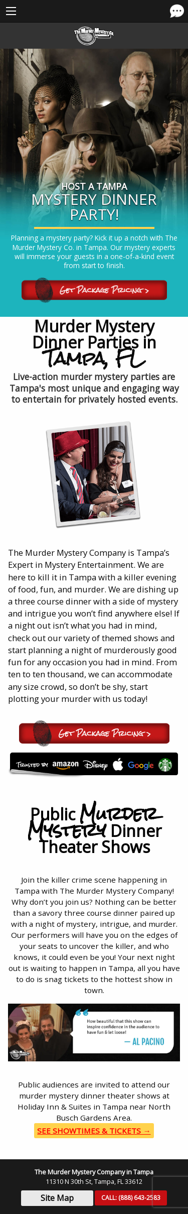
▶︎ (135, 485)
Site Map (57, 1197)
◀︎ (61, 485)
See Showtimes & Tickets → (93, 1131)
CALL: (130, 1197)
